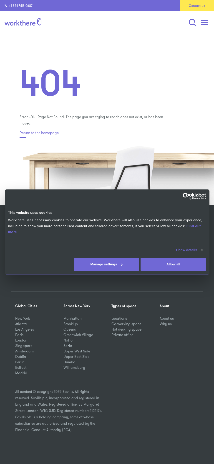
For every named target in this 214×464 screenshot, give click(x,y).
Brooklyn (70, 324)
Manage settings (106, 264)
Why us (166, 324)
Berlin (19, 362)
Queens (69, 329)
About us (167, 318)
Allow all (173, 264)
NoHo (68, 340)
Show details (186, 250)
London (21, 340)
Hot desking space (126, 329)
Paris (19, 334)
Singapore (23, 345)
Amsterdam (24, 351)
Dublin (20, 356)
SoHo (67, 345)
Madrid (21, 373)
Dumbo (69, 362)
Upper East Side (76, 356)
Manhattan (72, 318)
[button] (192, 22)
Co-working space (126, 324)
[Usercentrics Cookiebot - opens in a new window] (186, 196)
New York (22, 318)
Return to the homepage (39, 132)
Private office (122, 334)
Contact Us (197, 5)
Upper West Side (76, 351)
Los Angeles (24, 329)
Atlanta (21, 324)
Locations (119, 318)
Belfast (20, 367)
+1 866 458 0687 (19, 5)
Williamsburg (74, 367)
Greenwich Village (78, 334)
